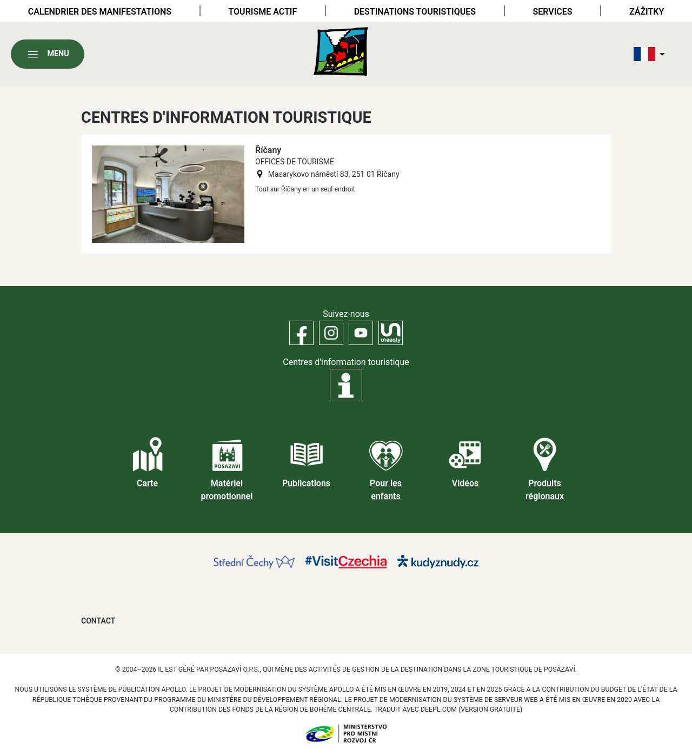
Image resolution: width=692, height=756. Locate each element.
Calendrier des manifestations (99, 11)
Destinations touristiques (415, 11)
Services (552, 11)
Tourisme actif (262, 11)
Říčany (268, 150)
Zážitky (646, 11)
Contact (98, 620)
